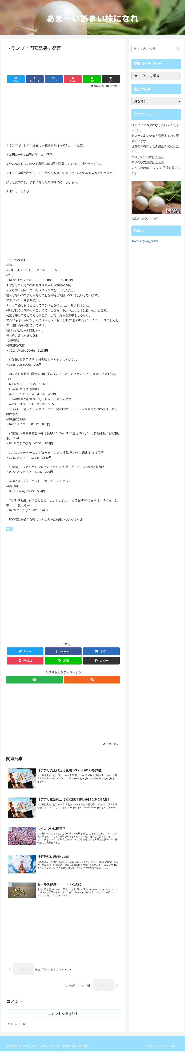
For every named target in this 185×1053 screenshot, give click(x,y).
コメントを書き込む (63, 1016)
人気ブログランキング (144, 218)
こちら (159, 157)
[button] (178, 49)
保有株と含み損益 (53, 1048)
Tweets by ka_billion (144, 241)
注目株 (36, 1048)
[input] (156, 49)
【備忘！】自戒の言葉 (17, 1048)
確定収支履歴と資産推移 (80, 1048)
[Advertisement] (63, 62)
